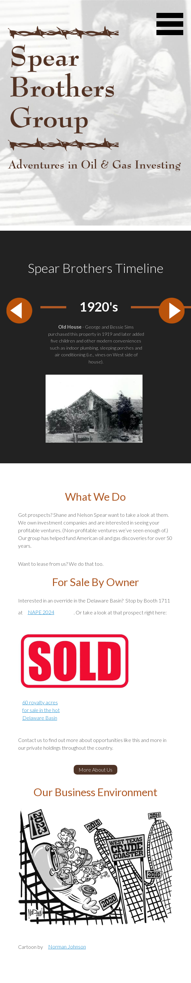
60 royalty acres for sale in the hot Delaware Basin (41, 710)
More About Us (95, 769)
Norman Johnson (67, 946)
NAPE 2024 (41, 612)
